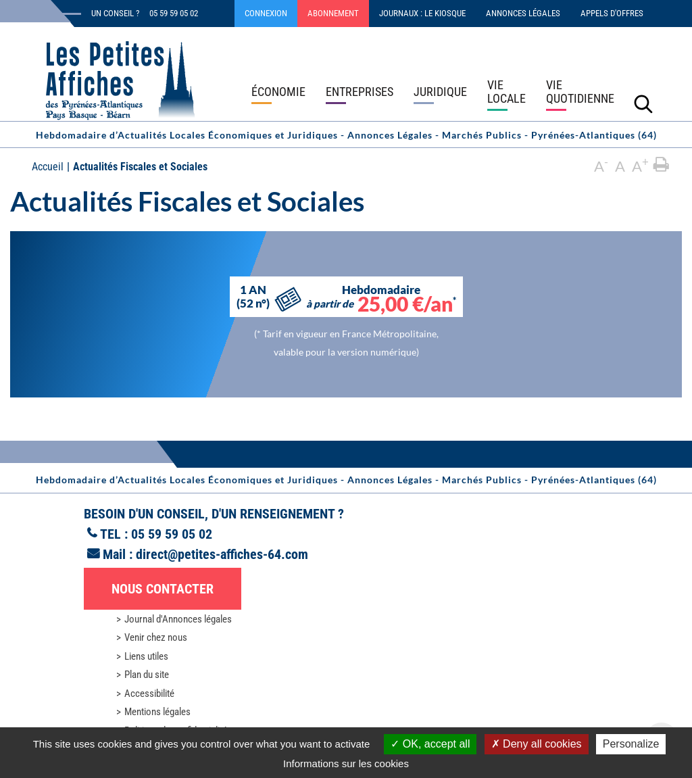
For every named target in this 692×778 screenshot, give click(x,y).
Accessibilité (149, 693)
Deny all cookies (536, 744)
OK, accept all (430, 744)
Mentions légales (157, 712)
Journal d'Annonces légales (178, 619)
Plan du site (146, 674)
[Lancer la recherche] (643, 103)
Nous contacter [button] (163, 589)
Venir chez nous (155, 637)
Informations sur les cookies (346, 763)
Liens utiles (146, 656)
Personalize (631, 744)
